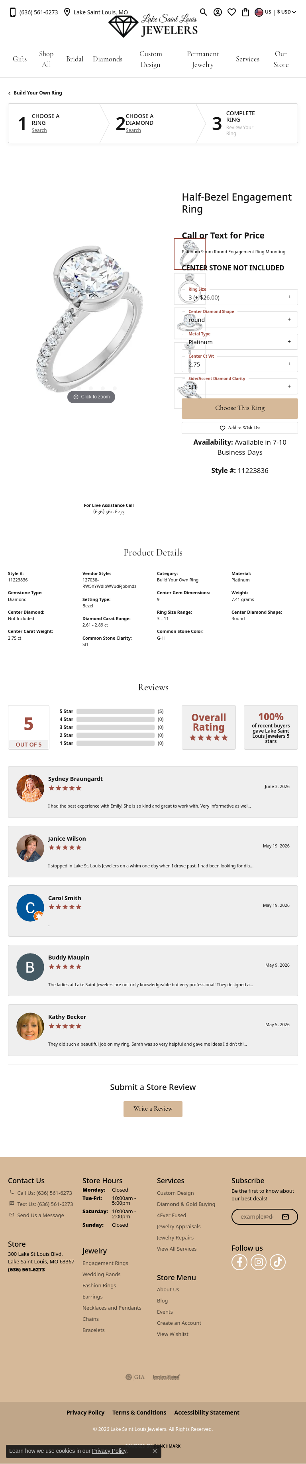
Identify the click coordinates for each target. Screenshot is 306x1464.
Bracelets (93, 1330)
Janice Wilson (67, 838)
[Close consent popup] (155, 1451)
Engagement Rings (105, 1263)
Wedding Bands (101, 1274)
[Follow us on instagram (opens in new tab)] (259, 1262)
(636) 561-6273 (109, 512)
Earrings (92, 1296)
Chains (90, 1318)
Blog (162, 1300)
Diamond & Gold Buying (186, 1204)
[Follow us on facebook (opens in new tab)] (239, 1262)
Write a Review (153, 1109)
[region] (91, 323)
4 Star (66, 719)
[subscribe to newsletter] (285, 1217)
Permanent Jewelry (203, 60)
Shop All (46, 60)
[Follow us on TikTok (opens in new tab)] (278, 1262)
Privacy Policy (85, 1412)
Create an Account (179, 1322)
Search (39, 130)
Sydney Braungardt (75, 778)
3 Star (66, 727)
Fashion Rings (99, 1285)
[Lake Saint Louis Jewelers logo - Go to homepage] (153, 26)
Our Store (281, 60)
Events (165, 1311)
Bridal (75, 59)
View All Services (176, 1248)
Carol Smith (64, 898)
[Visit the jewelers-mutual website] (166, 1377)
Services (247, 59)
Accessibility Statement (206, 1412)
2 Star (66, 735)
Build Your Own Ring (38, 92)
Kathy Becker (67, 1017)
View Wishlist (172, 1334)
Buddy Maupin (68, 957)
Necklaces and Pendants (111, 1307)
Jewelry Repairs (175, 1237)
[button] (204, 12)
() (161, 711)
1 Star (66, 743)
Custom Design (150, 60)
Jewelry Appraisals (179, 1226)
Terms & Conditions (139, 1412)
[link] (33, 12)
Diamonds (107, 59)
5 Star (66, 711)
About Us (168, 1289)
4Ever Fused (171, 1215)
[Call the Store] (26, 1269)
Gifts (20, 59)
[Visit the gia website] (135, 1377)
